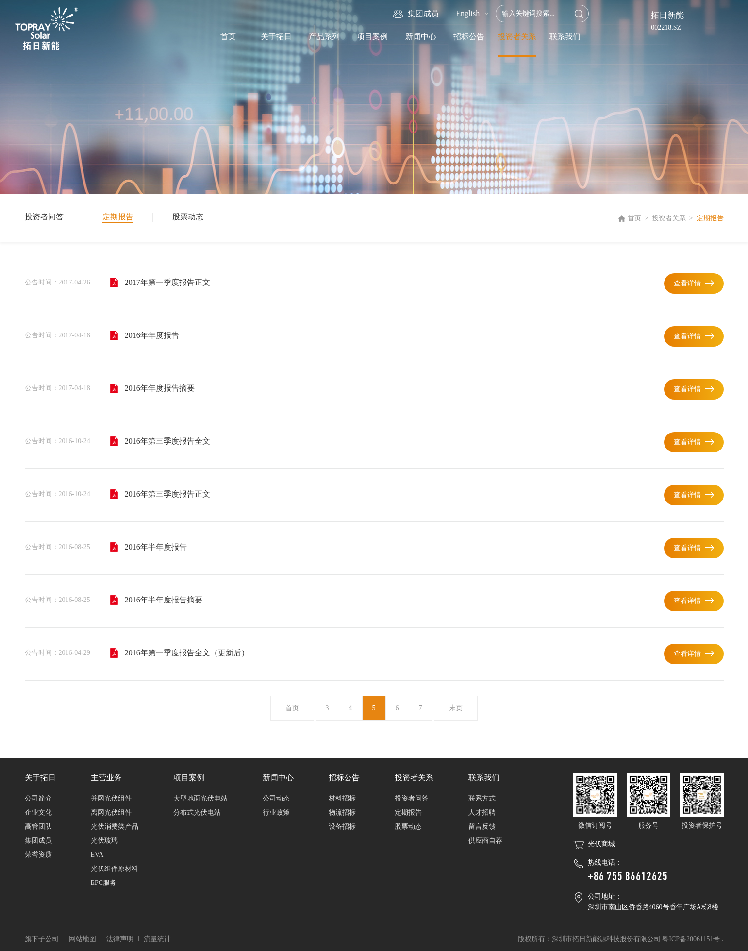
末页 (456, 708)
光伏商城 (601, 844)
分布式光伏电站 (197, 812)
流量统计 (157, 939)
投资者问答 (44, 217)
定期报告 (117, 217)
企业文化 (38, 812)
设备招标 (342, 826)
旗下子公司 (42, 939)
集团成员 (38, 840)
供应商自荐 (485, 840)
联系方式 (482, 798)
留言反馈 (482, 826)
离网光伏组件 (111, 812)
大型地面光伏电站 (200, 798)
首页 (228, 37)
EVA (97, 854)
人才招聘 (482, 812)
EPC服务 (104, 882)
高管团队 (38, 826)
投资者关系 (517, 37)
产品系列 (324, 37)
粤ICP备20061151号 (691, 939)
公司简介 (38, 798)
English (468, 13)
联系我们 (565, 37)
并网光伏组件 (111, 798)
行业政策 (276, 812)
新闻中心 (420, 37)
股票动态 (187, 217)
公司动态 (276, 798)
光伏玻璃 (104, 840)
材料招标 (342, 798)
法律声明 (119, 939)
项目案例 (372, 37)
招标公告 (468, 37)
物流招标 (342, 812)
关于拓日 (276, 37)
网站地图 (82, 939)
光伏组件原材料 (114, 868)
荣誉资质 (38, 854)
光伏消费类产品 (114, 826)
